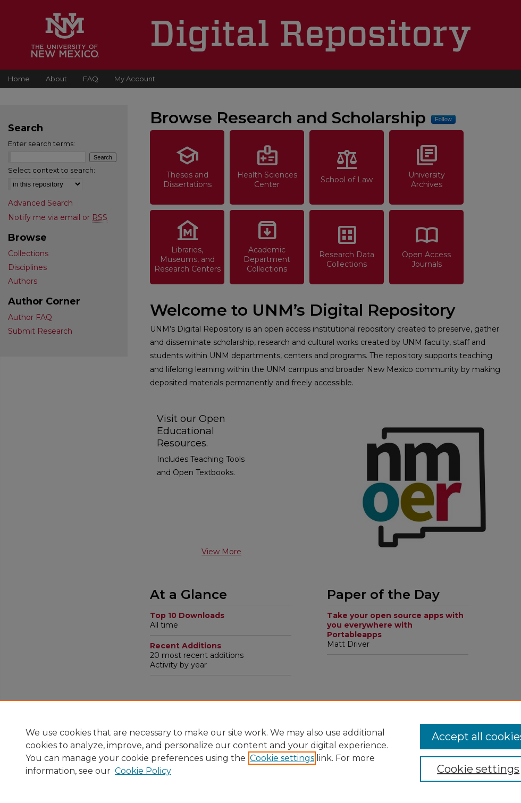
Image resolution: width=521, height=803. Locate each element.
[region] (260, 751)
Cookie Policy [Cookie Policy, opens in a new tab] (143, 771)
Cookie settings (282, 758)
